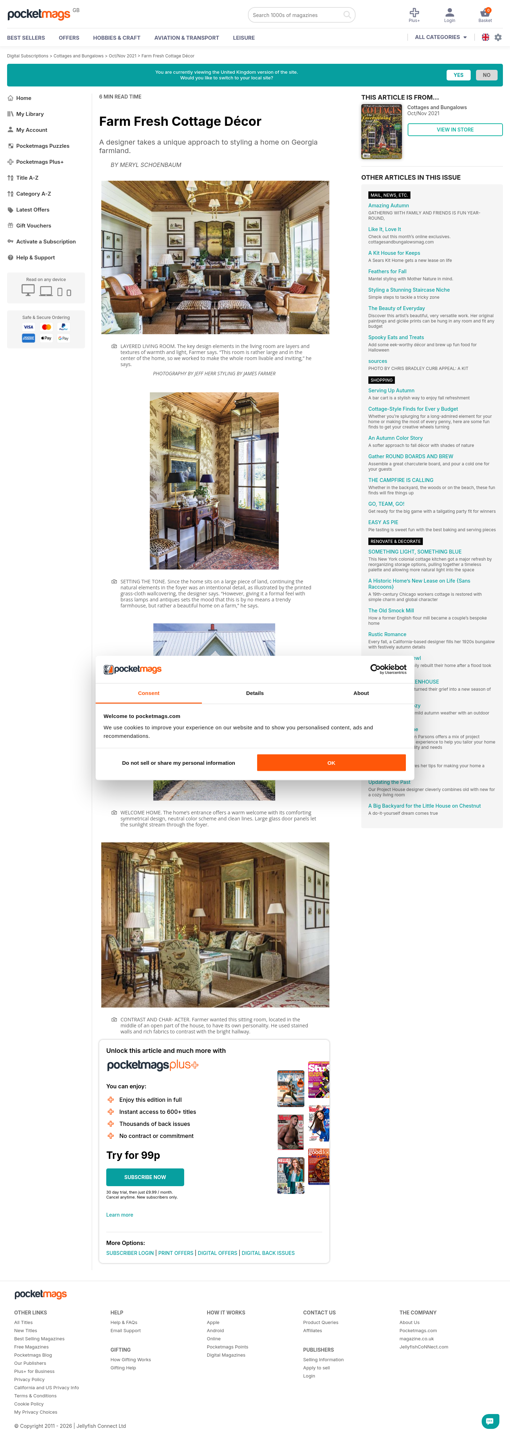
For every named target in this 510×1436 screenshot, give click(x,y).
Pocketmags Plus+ (35, 161)
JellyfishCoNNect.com (424, 1347)
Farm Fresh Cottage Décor (168, 55)
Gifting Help (123, 1367)
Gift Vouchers (29, 225)
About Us (410, 1322)
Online (214, 1338)
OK (331, 763)
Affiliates (312, 1330)
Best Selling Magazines (39, 1338)
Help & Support (31, 257)
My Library (25, 114)
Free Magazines (31, 1347)
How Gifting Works (130, 1359)
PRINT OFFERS (175, 1253)
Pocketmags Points (227, 1347)
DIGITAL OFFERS (218, 1253)
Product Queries (321, 1322)
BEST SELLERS (26, 37)
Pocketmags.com (418, 1330)
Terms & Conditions (35, 1395)
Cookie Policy (29, 1404)
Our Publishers (30, 1363)
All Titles (23, 1322)
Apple (213, 1322)
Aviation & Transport (186, 37)
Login (309, 1376)
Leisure (244, 37)
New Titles (25, 1330)
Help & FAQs (123, 1322)
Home (19, 98)
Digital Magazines (226, 1355)
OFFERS (69, 37)
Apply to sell (316, 1367)
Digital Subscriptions (28, 55)
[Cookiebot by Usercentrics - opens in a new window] (376, 669)
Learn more (119, 1215)
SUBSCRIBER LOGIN (130, 1253)
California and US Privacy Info (46, 1387)
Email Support (125, 1330)
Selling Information (323, 1359)
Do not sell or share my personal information (178, 763)
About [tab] (361, 693)
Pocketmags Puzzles (38, 145)
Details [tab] (255, 693)
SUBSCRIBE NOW (145, 1177)
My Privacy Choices (35, 1412)
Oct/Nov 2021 (122, 55)
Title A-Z (23, 177)
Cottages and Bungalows (78, 55)
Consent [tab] (149, 693)
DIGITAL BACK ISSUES (268, 1253)
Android (215, 1330)
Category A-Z (29, 193)
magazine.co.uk (417, 1338)
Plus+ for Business (34, 1371)
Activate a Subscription (41, 241)
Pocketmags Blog (33, 1355)
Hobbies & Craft (117, 37)
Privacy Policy (29, 1379)
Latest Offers (28, 209)
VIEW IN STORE (455, 130)
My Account (27, 130)
